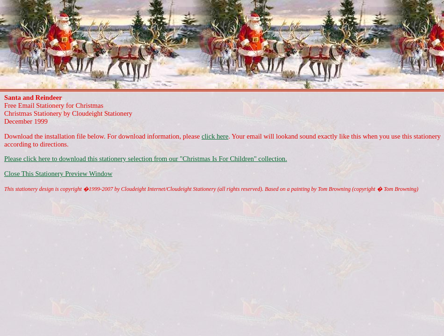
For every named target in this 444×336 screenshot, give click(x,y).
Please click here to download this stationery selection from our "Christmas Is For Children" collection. (145, 158)
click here (215, 136)
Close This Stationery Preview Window (58, 173)
